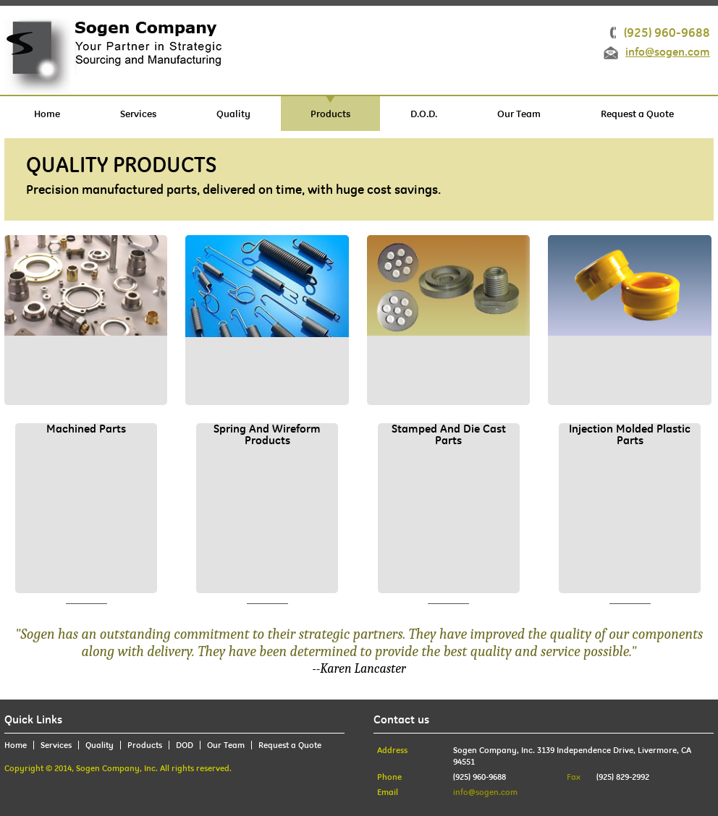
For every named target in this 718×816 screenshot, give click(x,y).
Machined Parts (86, 429)
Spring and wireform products (267, 435)
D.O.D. (423, 113)
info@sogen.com (667, 52)
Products (330, 113)
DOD (184, 745)
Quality (233, 113)
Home (47, 113)
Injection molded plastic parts (629, 435)
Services (138, 113)
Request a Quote (637, 113)
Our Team (519, 113)
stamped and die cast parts (449, 435)
